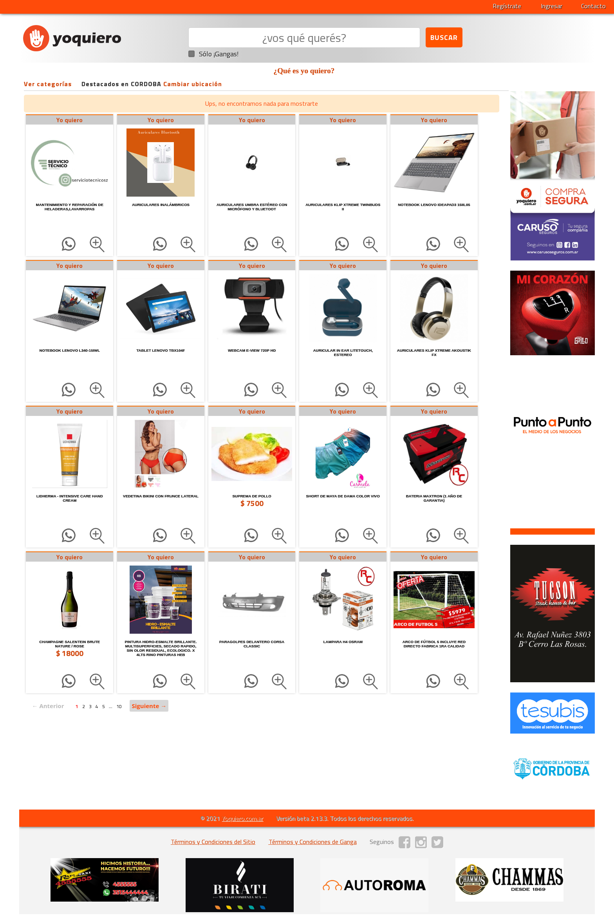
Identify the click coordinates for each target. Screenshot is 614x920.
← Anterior (48, 706)
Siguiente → (149, 706)
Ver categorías (48, 84)
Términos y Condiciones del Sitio (213, 841)
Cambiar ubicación (192, 84)
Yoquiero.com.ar (242, 818)
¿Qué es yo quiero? (304, 71)
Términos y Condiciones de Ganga (313, 841)
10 (119, 706)
